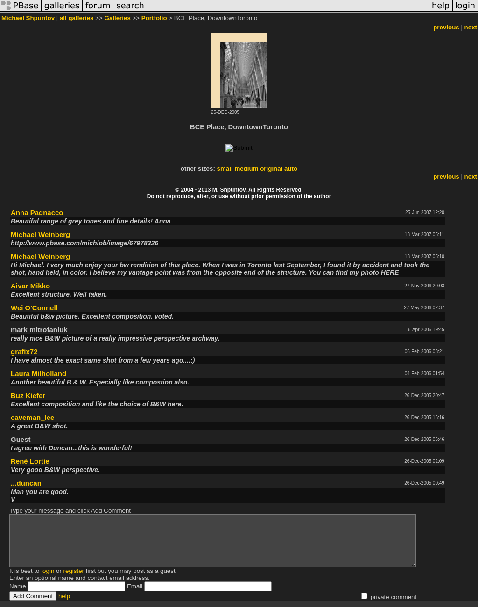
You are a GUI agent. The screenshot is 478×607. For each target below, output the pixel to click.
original (271, 168)
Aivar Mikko (30, 286)
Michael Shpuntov (28, 17)
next (470, 27)
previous (446, 27)
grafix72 (24, 352)
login (47, 570)
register (73, 570)
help (64, 596)
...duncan (26, 483)
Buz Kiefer (28, 395)
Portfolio (154, 17)
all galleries (77, 17)
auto (290, 168)
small (225, 168)
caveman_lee (32, 417)
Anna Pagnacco (37, 212)
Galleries (118, 17)
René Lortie (30, 461)
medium (246, 168)
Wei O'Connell (34, 308)
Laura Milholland (38, 373)
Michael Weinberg (40, 234)
